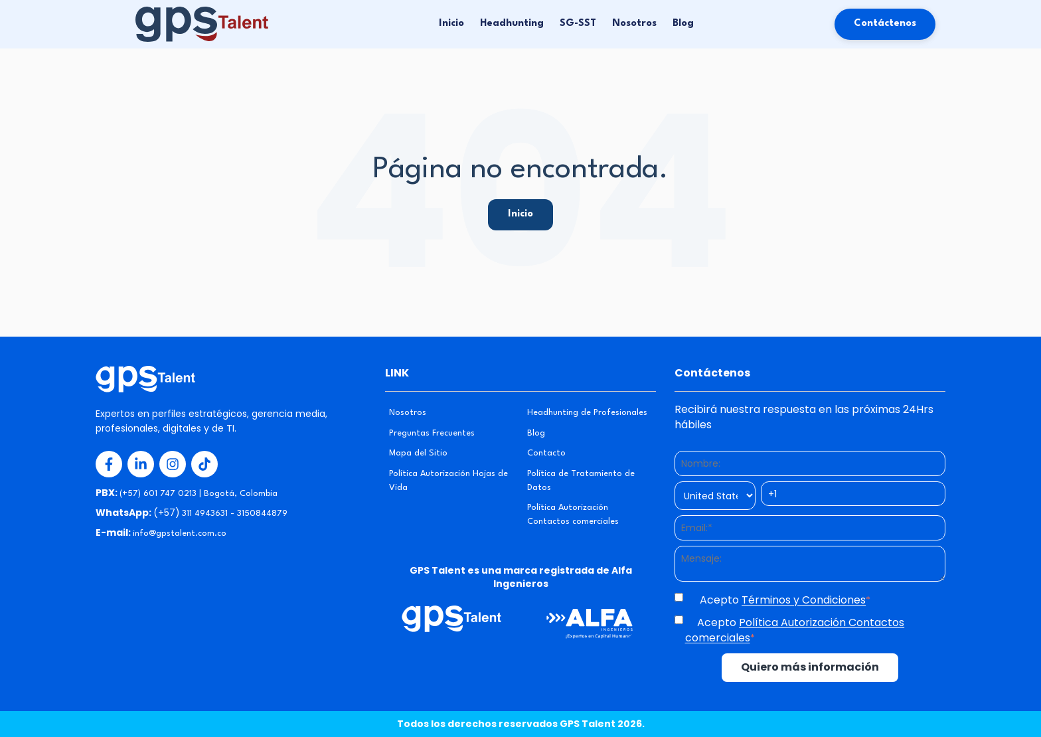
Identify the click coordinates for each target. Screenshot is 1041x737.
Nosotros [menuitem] (407, 412)
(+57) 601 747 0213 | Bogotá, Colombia (199, 493)
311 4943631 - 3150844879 (234, 513)
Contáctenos (885, 24)
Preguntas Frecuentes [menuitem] (432, 433)
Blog (683, 24)
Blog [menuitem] (536, 433)
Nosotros (634, 24)
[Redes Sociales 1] (109, 464)
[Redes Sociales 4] (204, 464)
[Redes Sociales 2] (140, 464)
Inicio (451, 24)
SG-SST (578, 24)
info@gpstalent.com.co (179, 533)
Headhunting (512, 24)
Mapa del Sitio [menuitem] (418, 453)
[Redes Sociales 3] (172, 464)
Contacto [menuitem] (546, 453)
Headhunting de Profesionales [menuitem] (587, 412)
